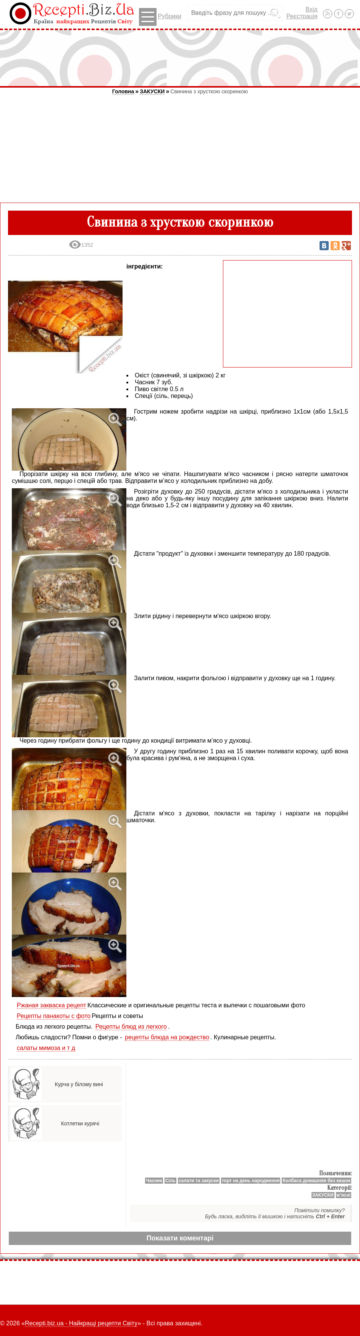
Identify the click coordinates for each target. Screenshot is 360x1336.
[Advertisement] (180, 58)
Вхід (311, 9)
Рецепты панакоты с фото (53, 1016)
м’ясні (343, 1195)
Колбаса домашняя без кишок (316, 1180)
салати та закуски (199, 1180)
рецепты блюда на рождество (167, 1037)
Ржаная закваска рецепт (51, 1005)
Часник (154, 1180)
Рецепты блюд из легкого (131, 1026)
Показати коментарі (180, 1238)
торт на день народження (251, 1180)
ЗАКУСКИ (152, 91)
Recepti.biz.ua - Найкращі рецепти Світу (81, 1323)
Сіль (170, 1180)
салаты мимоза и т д (46, 1048)
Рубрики (160, 17)
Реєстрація (302, 16)
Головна (123, 91)
